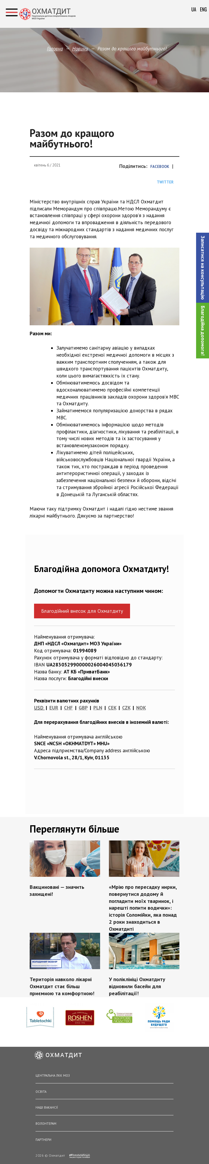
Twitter (165, 182)
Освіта (41, 1092)
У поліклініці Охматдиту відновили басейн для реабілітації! (136, 984)
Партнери (43, 1140)
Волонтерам (46, 1124)
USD (38, 707)
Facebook (159, 166)
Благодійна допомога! (203, 330)
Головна (55, 48)
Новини (80, 48)
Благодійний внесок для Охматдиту (82, 610)
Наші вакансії (47, 1107)
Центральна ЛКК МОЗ (53, 1075)
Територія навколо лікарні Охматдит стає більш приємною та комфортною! (63, 984)
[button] (202, 268)
